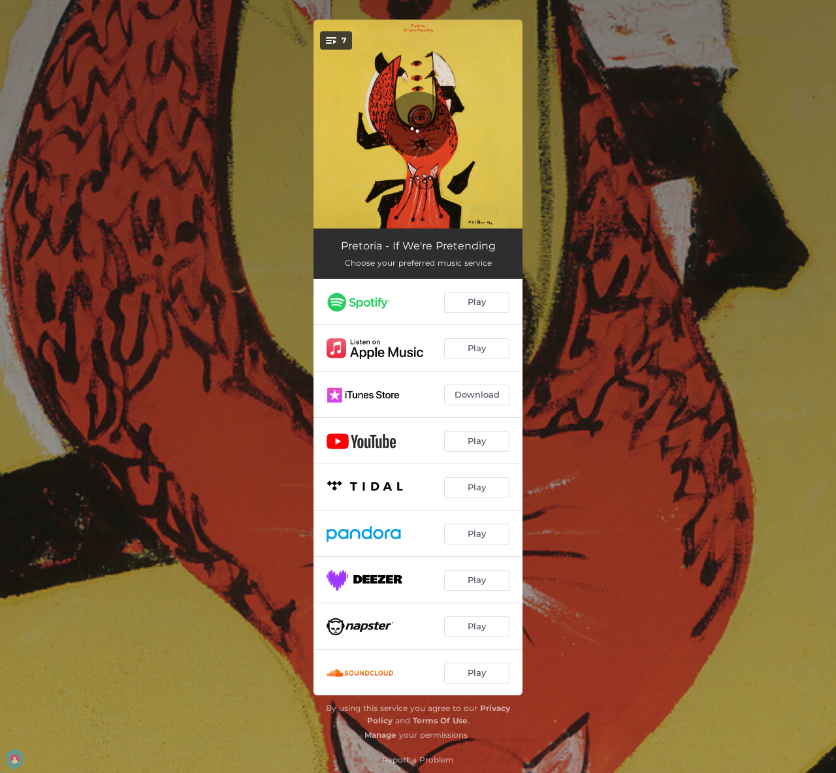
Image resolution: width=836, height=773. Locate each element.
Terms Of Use (440, 720)
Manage (380, 735)
